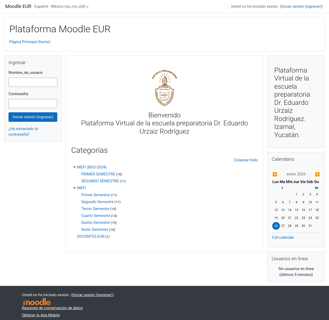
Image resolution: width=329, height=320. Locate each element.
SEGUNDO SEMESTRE (100, 181)
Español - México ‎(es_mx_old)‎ (59, 6)
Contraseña (18, 94)
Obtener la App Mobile (41, 315)
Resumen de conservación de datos (52, 308)
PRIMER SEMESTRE (98, 174)
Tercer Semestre (95, 208)
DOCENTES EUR (91, 236)
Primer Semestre (95, 195)
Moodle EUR (18, 6)
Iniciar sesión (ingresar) (301, 6)
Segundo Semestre (97, 201)
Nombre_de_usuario (25, 72)
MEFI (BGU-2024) (92, 167)
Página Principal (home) (29, 41)
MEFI (81, 188)
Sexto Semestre (94, 229)
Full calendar (283, 237)
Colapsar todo (246, 160)
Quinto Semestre (95, 222)
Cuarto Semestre (95, 215)
